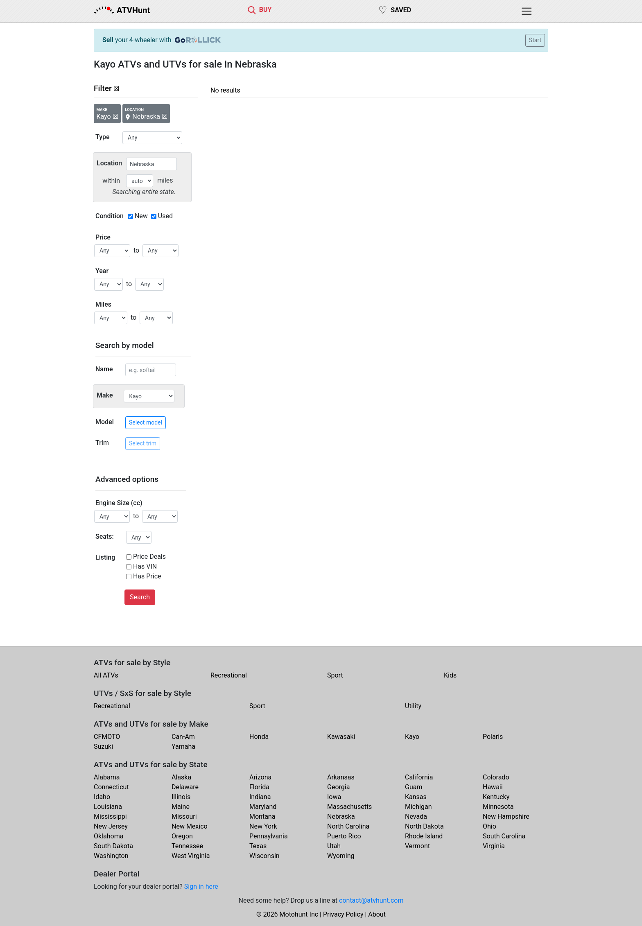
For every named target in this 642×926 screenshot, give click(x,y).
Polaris (493, 737)
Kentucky (496, 797)
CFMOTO (107, 737)
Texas (258, 846)
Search (140, 597)
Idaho (102, 797)
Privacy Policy (343, 914)
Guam (413, 787)
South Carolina (504, 836)
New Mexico (190, 826)
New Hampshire (506, 816)
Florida (259, 787)
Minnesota (498, 807)
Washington (111, 856)
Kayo (412, 737)
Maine (181, 807)
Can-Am (183, 737)
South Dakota (113, 846)
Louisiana (108, 807)
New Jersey (111, 826)
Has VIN (145, 566)
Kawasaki (341, 737)
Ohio (489, 826)
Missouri (184, 816)
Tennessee (187, 846)
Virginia (494, 846)
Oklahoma (108, 836)
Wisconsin (264, 856)
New (141, 216)
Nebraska (341, 816)
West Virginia (191, 856)
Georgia (338, 787)
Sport (335, 675)
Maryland (262, 807)
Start (535, 40)
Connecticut (111, 787)
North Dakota (424, 826)
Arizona (260, 777)
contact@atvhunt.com (371, 900)
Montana (262, 816)
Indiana (260, 797)
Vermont (417, 846)
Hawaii (493, 787)
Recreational (228, 675)
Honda (259, 737)
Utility (413, 706)
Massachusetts (349, 807)
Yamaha (183, 746)
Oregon (182, 836)
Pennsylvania (268, 836)
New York (263, 826)
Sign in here (201, 886)
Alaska (181, 777)
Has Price (147, 576)
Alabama (107, 777)
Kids (450, 675)
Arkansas (341, 777)
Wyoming (341, 856)
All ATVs (106, 675)
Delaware (185, 787)
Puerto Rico (344, 836)
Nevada (416, 816)
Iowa (334, 797)
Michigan (418, 807)
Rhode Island (424, 836)
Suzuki (103, 746)
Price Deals (149, 556)
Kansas (416, 797)
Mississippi (110, 816)
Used (165, 216)
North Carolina (348, 826)
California (419, 777)
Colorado (496, 777)
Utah (334, 846)
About (377, 914)
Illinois (181, 797)
